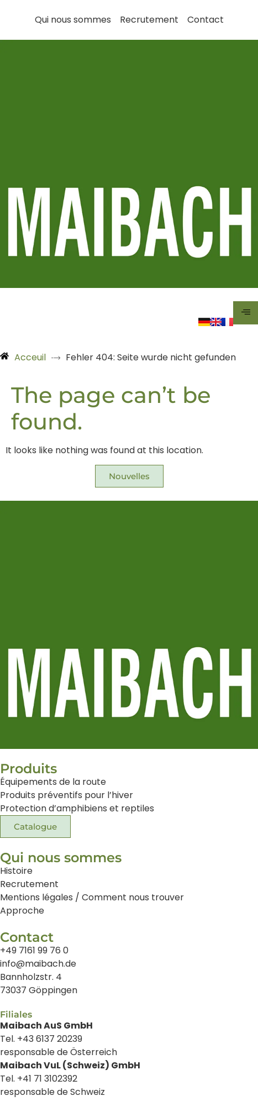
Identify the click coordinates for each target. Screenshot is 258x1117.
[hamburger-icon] (245, 312)
